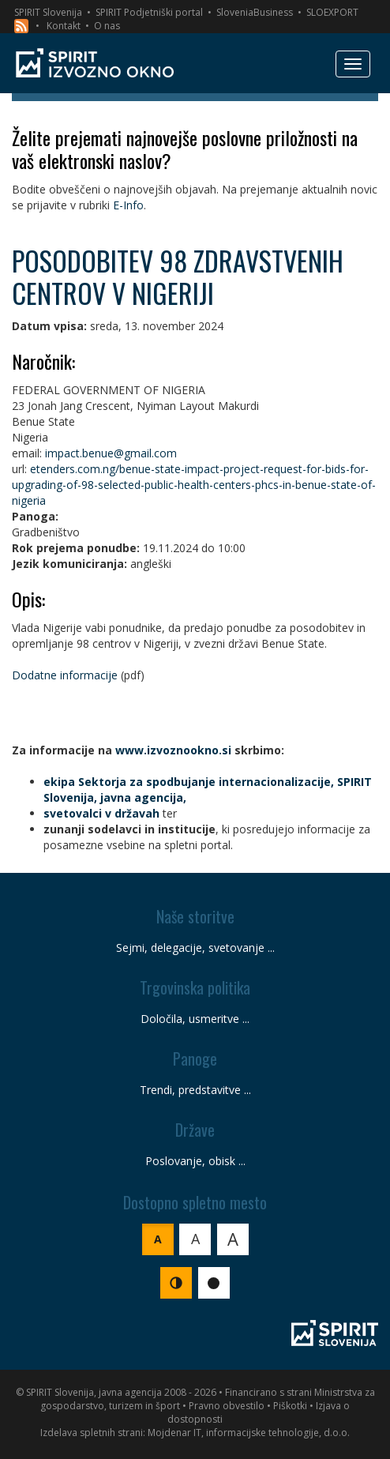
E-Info (128, 204)
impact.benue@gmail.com (111, 453)
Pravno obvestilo (226, 1405)
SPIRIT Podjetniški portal (149, 12)
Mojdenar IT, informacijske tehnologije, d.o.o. (249, 1432)
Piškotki (290, 1405)
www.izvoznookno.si (173, 750)
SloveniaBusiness (254, 12)
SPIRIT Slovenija (48, 12)
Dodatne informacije (65, 674)
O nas (107, 25)
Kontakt (64, 25)
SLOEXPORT (332, 12)
